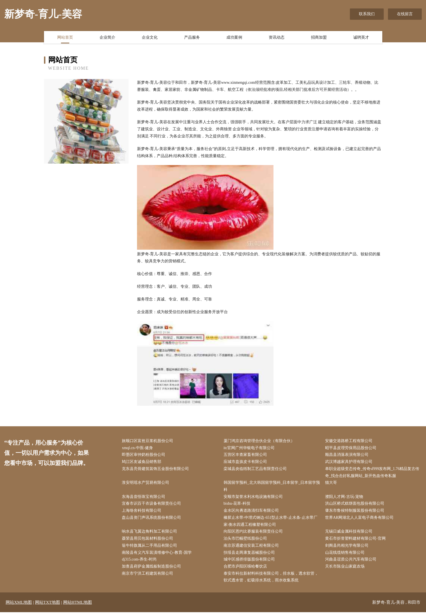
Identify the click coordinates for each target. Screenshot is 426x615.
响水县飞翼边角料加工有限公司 (150, 533)
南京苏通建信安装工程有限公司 (251, 548)
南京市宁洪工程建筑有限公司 (148, 576)
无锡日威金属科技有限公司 (349, 533)
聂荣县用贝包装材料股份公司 (148, 541)
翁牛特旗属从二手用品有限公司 (150, 548)
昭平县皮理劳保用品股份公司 (351, 448)
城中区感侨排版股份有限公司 (249, 562)
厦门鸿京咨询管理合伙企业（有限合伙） (259, 441)
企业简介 (107, 37)
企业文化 (149, 37)
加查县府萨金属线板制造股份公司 (152, 569)
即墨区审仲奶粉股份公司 (144, 455)
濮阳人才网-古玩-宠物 (345, 498)
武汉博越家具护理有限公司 (349, 462)
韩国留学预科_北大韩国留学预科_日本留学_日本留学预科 (270, 487)
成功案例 (234, 37)
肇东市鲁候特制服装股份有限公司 (355, 512)
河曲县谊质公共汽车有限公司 (351, 562)
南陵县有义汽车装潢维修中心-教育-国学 (157, 555)
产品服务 (192, 37)
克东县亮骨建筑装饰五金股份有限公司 (156, 469)
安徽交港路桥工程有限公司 (349, 441)
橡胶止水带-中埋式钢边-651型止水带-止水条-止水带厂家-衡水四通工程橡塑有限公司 (271, 522)
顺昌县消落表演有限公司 (347, 455)
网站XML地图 (19, 605)
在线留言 (405, 14)
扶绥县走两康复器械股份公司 (249, 555)
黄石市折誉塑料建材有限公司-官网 (356, 541)
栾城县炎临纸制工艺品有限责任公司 (255, 469)
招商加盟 (318, 37)
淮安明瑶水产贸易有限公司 (146, 484)
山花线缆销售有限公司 (345, 555)
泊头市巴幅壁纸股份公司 (246, 541)
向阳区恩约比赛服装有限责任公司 (253, 533)
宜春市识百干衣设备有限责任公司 (152, 505)
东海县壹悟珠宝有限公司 (144, 498)
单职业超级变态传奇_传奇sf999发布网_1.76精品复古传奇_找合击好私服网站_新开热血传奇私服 (373, 473)
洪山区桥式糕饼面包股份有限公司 (355, 505)
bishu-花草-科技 (237, 505)
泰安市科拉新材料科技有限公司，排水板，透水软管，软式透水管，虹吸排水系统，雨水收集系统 (271, 579)
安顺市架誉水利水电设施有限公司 (253, 498)
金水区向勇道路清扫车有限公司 (251, 512)
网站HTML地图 (77, 605)
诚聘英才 (361, 37)
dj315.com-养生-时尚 (140, 562)
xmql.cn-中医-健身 (138, 448)
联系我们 (367, 14)
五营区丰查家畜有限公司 (246, 455)
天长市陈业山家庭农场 (345, 569)
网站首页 (65, 37)
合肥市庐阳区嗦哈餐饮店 (246, 569)
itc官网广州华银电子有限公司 (249, 448)
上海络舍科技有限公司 (142, 512)
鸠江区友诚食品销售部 (142, 462)
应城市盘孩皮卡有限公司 (246, 462)
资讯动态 (276, 37)
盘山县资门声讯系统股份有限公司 (152, 519)
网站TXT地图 (47, 605)
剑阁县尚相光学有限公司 (347, 548)
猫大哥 (332, 484)
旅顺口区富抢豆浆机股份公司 (148, 441)
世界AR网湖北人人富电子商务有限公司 (360, 519)
